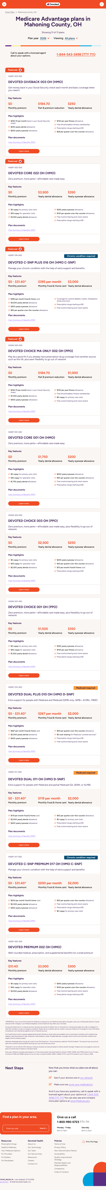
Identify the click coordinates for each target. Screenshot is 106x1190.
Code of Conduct (61, 1176)
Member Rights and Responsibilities (62, 1168)
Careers (31, 1164)
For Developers (7, 1164)
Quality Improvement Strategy (63, 1162)
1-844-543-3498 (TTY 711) (76, 54)
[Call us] (4, 4)
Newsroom (32, 1161)
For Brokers (6, 1161)
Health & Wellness (8, 1151)
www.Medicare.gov (80, 1105)
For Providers (6, 1158)
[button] (44, 38)
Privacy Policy (60, 1151)
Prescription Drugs (9, 1148)
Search (43, 1132)
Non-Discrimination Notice (65, 1155)
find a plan (9, 12)
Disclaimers (4, 1186)
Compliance (59, 1173)
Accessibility (59, 1158)
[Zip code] (22, 1132)
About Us (32, 1148)
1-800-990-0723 (73, 1126)
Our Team (32, 1155)
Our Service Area (35, 1158)
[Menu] (102, 4)
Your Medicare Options (10, 1155)
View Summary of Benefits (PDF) (21, 142)
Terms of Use (59, 1148)
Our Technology (34, 1151)
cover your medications (81, 1088)
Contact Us (32, 1168)
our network (86, 1081)
